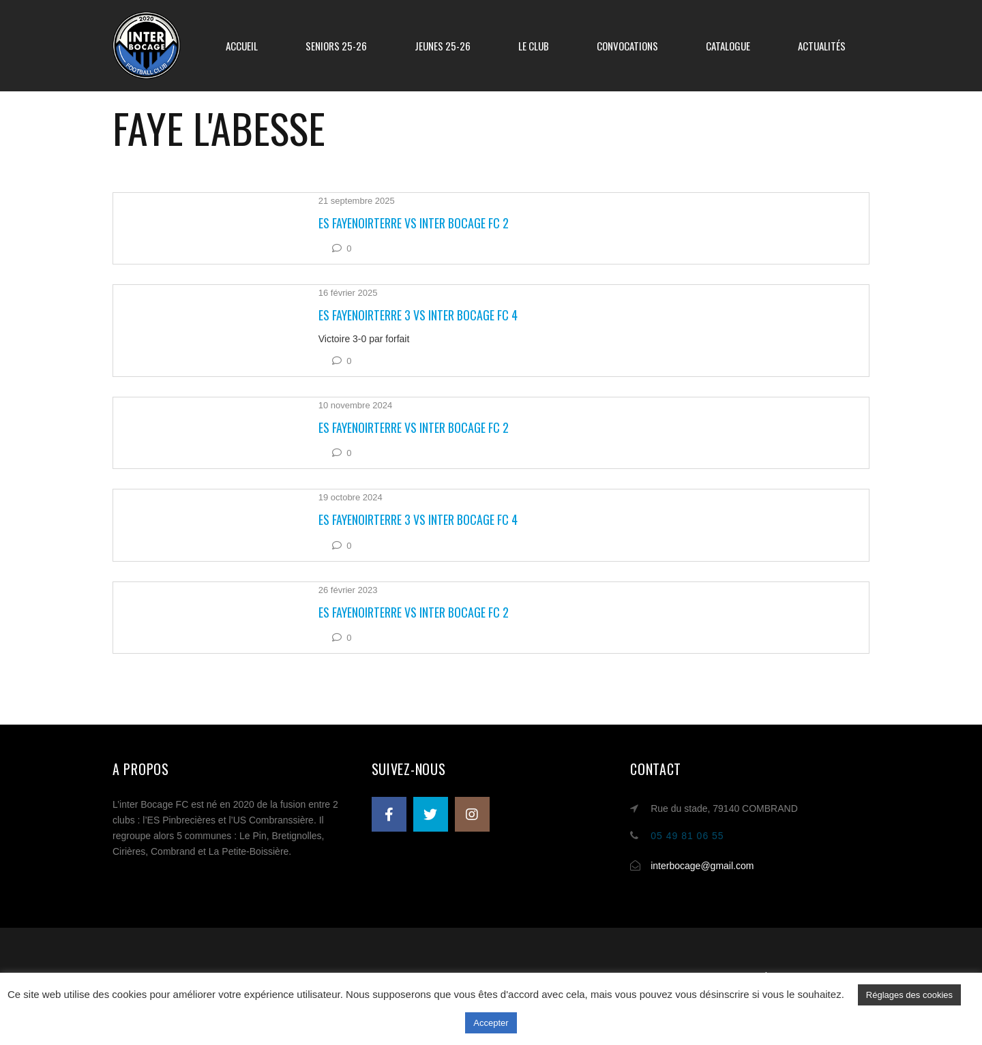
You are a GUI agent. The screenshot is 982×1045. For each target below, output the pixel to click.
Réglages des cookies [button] (909, 995)
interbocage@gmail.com (702, 865)
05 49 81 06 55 (687, 835)
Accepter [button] (490, 1023)
